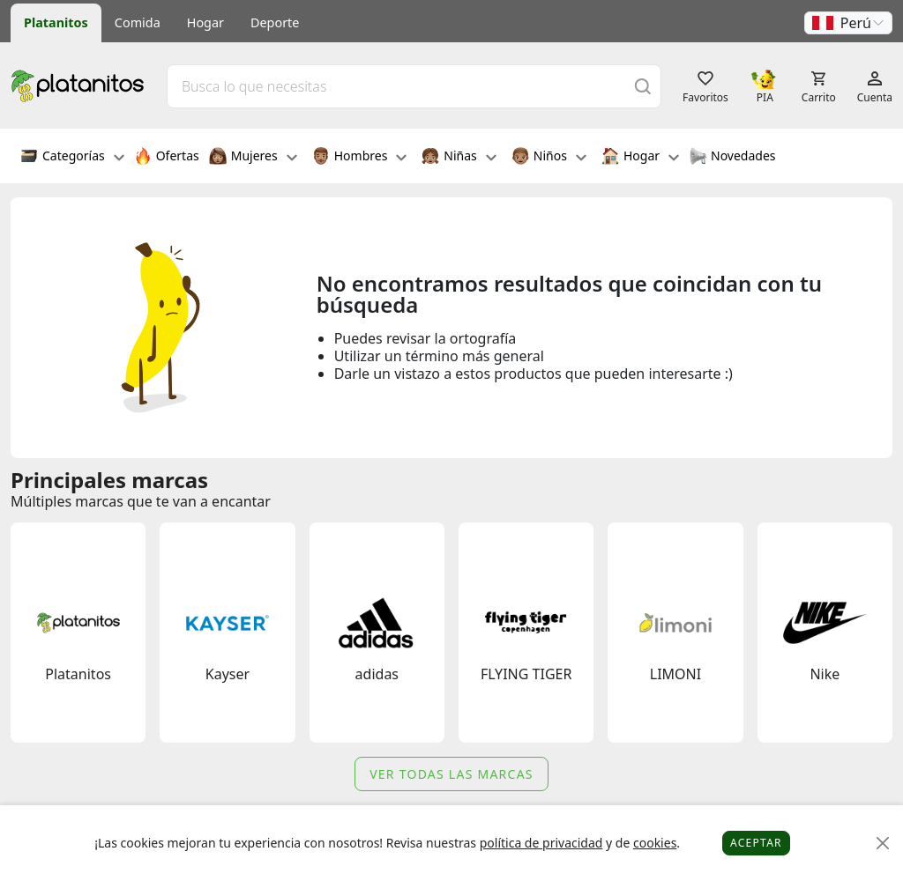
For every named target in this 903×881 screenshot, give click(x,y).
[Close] (883, 843)
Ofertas (166, 157)
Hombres (359, 157)
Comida (137, 22)
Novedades (732, 157)
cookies (654, 842)
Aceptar (756, 842)
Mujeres (253, 157)
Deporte (274, 22)
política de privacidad (541, 842)
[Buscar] (642, 85)
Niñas (459, 157)
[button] (848, 22)
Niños (548, 157)
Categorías (72, 157)
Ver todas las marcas (451, 774)
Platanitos (56, 22)
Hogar (205, 22)
